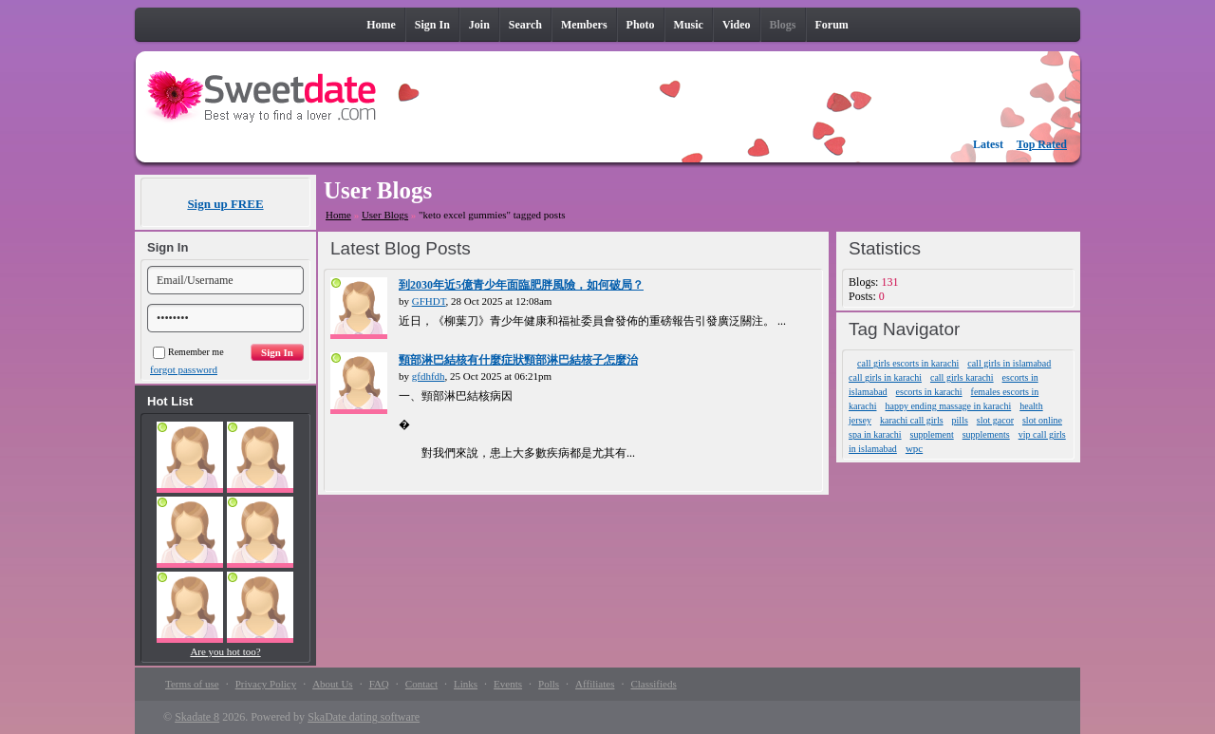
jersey (860, 420)
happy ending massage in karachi (948, 406)
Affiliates (594, 683)
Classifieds (653, 683)
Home (338, 214)
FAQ (379, 683)
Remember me (188, 352)
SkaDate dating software (364, 717)
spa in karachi (875, 434)
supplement (932, 434)
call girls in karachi (885, 377)
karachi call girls (912, 420)
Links (465, 683)
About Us (332, 683)
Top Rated (1042, 144)
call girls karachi (962, 377)
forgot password (183, 369)
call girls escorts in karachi (908, 363)
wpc (914, 448)
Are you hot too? (225, 651)
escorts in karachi (929, 391)
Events (508, 683)
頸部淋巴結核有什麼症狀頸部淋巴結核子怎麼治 (518, 360)
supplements (986, 434)
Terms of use (192, 683)
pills (960, 420)
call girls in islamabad (1009, 363)
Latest (988, 144)
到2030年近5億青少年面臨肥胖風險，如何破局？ (521, 285)
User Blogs (385, 214)
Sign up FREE (225, 204)
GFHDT (429, 301)
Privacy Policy (265, 683)
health (1030, 406)
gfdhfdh (428, 376)
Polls (548, 683)
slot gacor (995, 420)
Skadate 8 (197, 717)
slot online (1042, 420)
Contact (421, 683)
